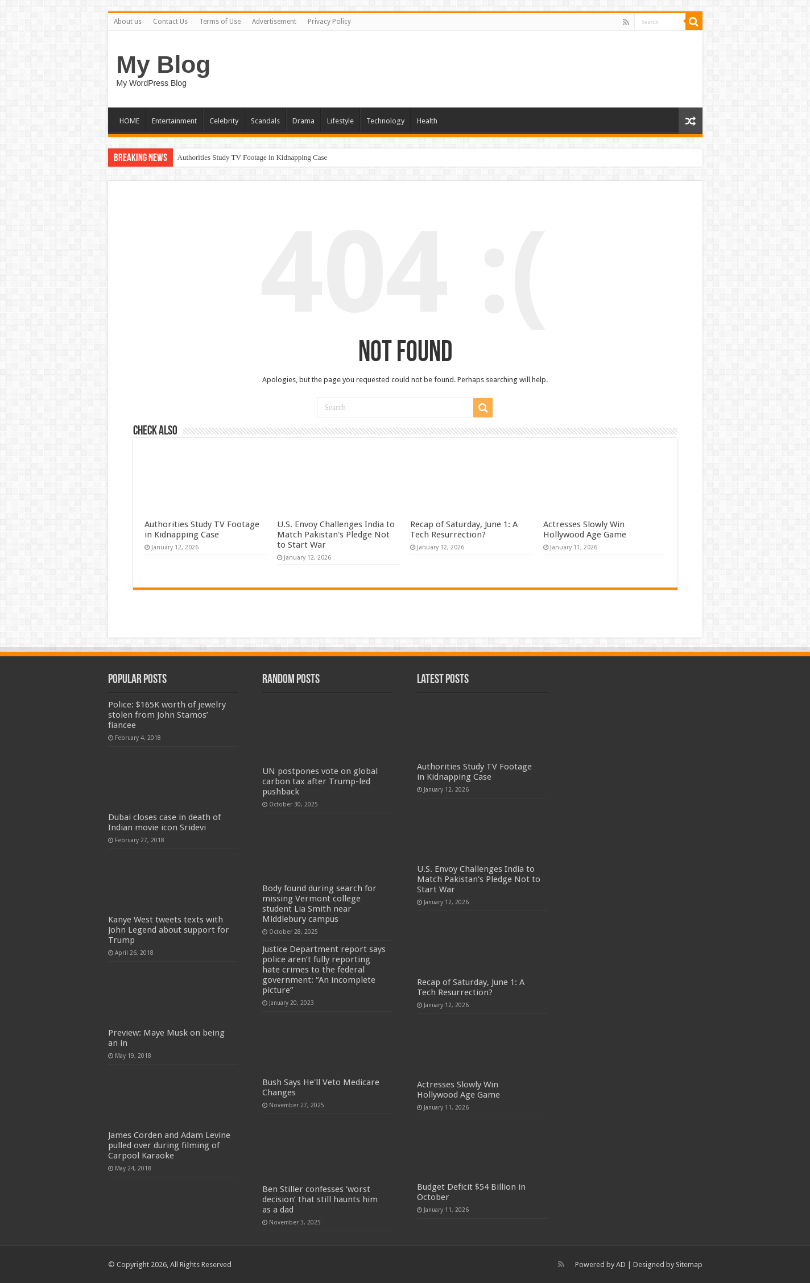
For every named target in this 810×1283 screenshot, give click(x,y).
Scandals (265, 121)
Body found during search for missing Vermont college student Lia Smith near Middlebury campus (319, 903)
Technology (385, 121)
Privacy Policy (329, 22)
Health (427, 121)
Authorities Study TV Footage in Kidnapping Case (252, 157)
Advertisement (274, 22)
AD (621, 1264)
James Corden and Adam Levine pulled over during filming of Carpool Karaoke (169, 1145)
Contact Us (170, 22)
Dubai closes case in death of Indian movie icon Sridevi (164, 822)
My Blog (164, 64)
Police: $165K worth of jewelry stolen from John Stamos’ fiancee (167, 715)
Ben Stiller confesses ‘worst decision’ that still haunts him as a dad (320, 1199)
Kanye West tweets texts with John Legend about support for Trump (168, 929)
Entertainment (174, 121)
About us (128, 22)
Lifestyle (340, 121)
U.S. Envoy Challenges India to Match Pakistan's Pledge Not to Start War (336, 534)
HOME (129, 121)
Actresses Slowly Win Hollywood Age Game (584, 529)
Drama (303, 121)
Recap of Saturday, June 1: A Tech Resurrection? (464, 529)
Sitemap (689, 1264)
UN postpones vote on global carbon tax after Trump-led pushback (320, 781)
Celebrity (223, 121)
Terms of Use (220, 22)
